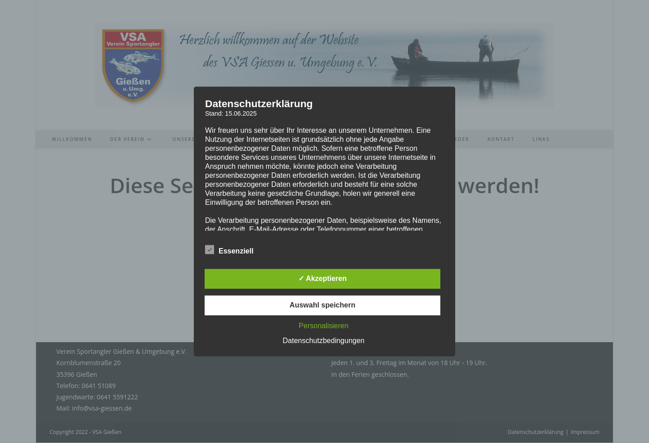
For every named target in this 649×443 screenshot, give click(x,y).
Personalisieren (323, 326)
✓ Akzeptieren (322, 279)
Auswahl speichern (323, 305)
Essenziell (229, 249)
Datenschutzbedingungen (323, 341)
